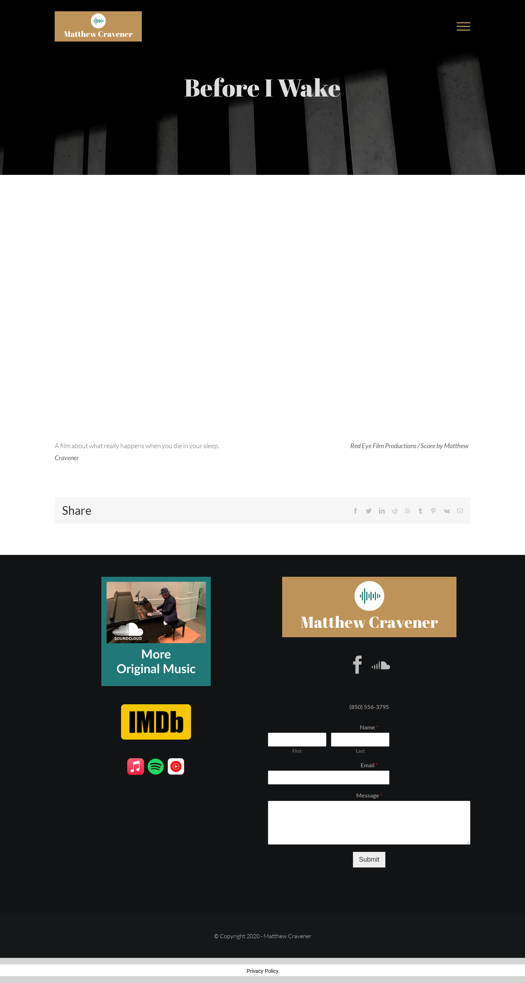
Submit (369, 859)
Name (369, 727)
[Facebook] (358, 664)
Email (369, 764)
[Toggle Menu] (463, 26)
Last (360, 751)
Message (369, 795)
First (297, 751)
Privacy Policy (262, 971)
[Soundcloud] (381, 664)
